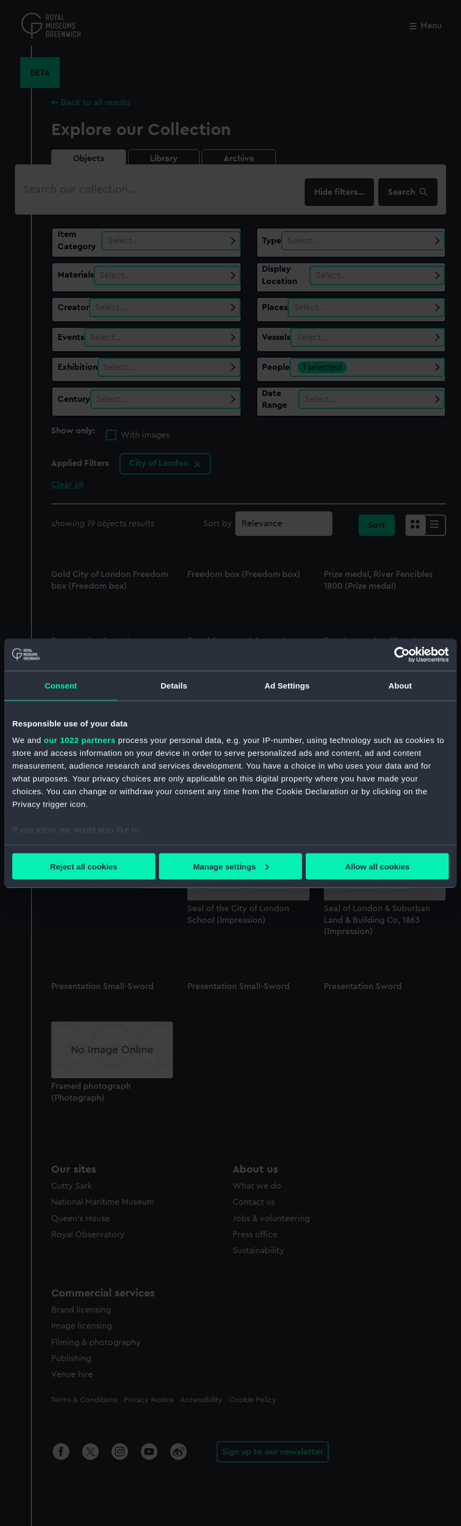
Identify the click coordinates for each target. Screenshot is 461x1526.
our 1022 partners (79, 740)
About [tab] (400, 685)
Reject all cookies (83, 866)
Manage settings (231, 866)
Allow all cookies (377, 866)
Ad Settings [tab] (287, 685)
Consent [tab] (61, 685)
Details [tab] (174, 685)
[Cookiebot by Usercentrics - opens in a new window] (402, 654)
